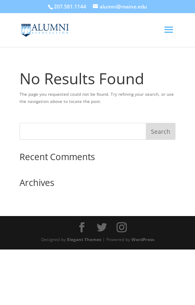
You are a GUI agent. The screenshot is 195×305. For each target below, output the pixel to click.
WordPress (142, 239)
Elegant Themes (84, 239)
